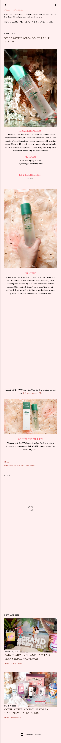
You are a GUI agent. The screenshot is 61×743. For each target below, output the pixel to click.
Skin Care (39, 22)
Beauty (29, 22)
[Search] (55, 4)
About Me (17, 22)
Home (7, 22)
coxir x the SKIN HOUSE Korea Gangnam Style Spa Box (26, 711)
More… (50, 22)
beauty (13, 466)
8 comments (16, 718)
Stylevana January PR (32, 393)
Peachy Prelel (13, 9)
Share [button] (6, 462)
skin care (25, 466)
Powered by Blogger (30, 734)
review (19, 466)
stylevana (33, 466)
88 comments (16, 663)
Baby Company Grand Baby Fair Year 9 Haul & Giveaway (27, 656)
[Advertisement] (30, 576)
